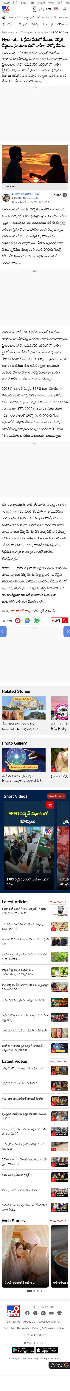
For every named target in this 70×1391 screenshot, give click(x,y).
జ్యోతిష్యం (35, 23)
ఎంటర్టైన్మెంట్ (29, 17)
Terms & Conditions (34, 1335)
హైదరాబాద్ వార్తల (21, 610)
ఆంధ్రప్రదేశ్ (51, 17)
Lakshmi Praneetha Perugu (25, 194)
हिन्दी (15, 2)
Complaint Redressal (16, 1328)
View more (56, 796)
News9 (6, 2)
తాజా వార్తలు (14, 17)
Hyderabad (42, 32)
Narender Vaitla (31, 198)
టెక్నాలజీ (23, 23)
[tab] (29, 1291)
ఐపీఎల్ (40, 17)
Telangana (26, 32)
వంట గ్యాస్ (48, 23)
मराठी (31, 2)
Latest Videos (14, 1061)
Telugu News (9, 32)
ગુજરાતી (41, 2)
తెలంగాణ (63, 17)
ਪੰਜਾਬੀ (60, 2)
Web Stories (13, 1221)
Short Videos (15, 796)
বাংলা (51, 2)
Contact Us (14, 1321)
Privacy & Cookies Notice (48, 1328)
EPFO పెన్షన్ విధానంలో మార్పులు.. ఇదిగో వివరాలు (28, 882)
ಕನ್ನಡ (23, 2)
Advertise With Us (49, 1321)
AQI (48, 9)
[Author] (6, 197)
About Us (29, 1321)
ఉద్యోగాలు (10, 23)
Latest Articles (15, 902)
